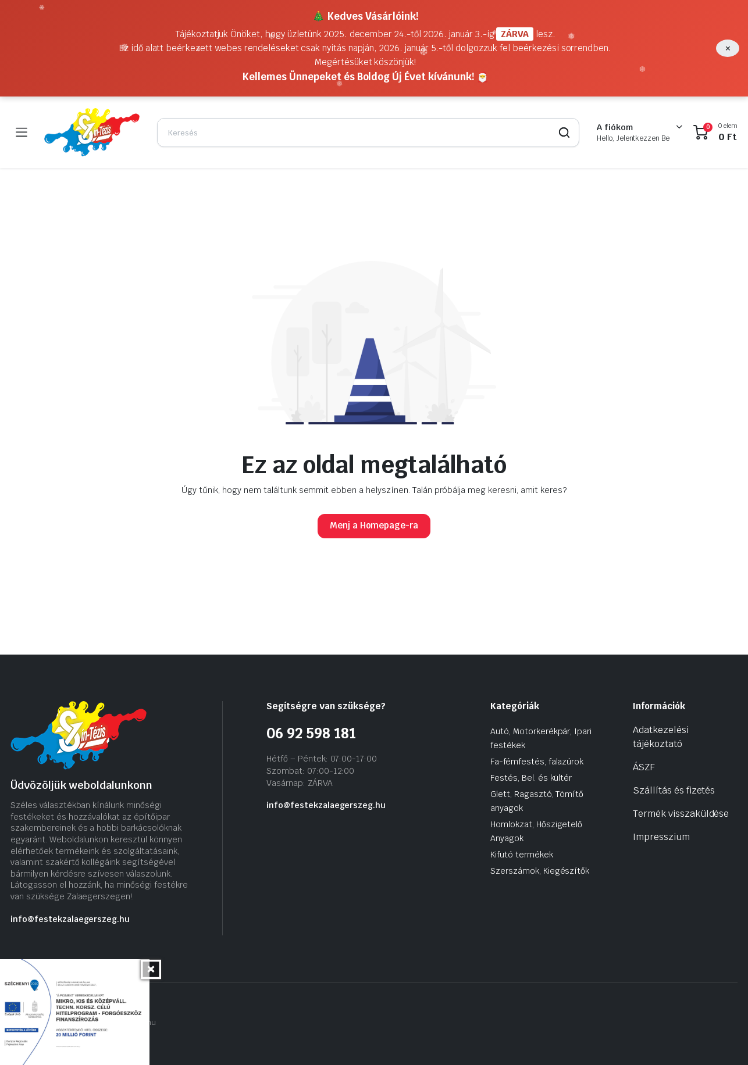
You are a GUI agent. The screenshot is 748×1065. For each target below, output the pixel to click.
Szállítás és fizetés (674, 790)
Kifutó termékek (521, 854)
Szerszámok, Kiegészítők (539, 871)
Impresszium (661, 837)
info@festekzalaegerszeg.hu (70, 919)
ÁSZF (644, 767)
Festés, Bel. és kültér (531, 778)
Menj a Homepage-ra (374, 525)
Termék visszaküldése (681, 813)
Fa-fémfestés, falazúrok (536, 761)
